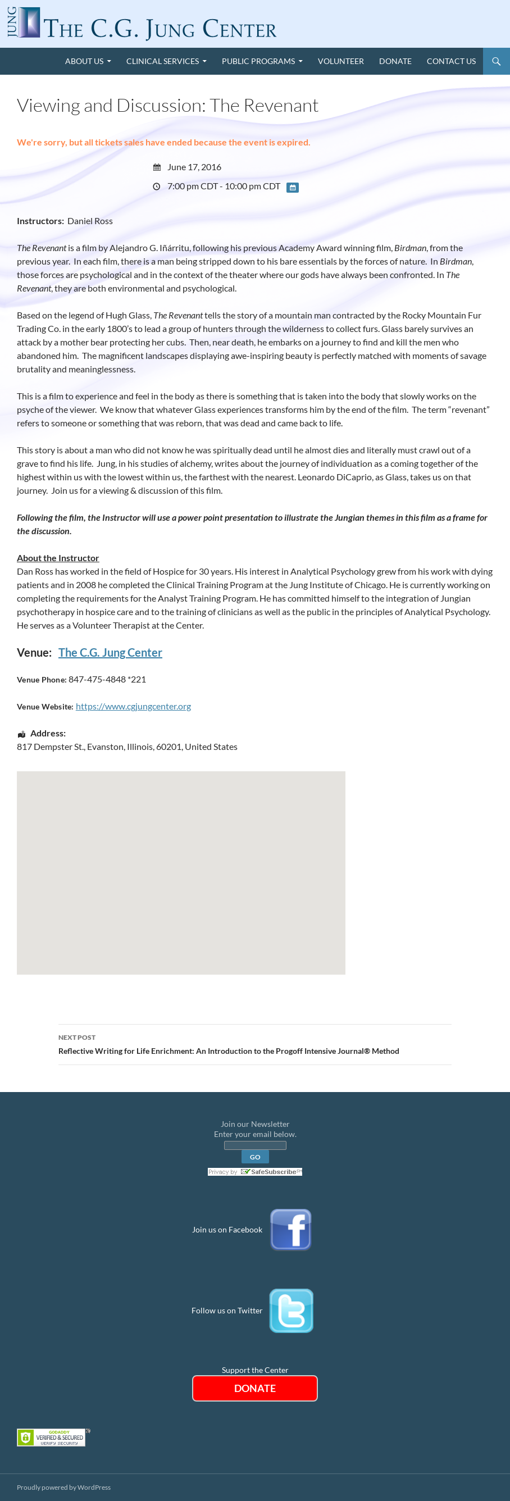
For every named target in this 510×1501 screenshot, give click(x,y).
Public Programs (258, 61)
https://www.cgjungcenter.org (133, 706)
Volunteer (341, 61)
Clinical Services (162, 61)
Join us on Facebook (227, 1229)
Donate (395, 61)
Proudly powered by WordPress (64, 1487)
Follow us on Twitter (227, 1309)
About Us (84, 61)
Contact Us (451, 61)
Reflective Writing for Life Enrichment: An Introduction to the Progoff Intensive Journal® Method (255, 1043)
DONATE (255, 1388)
